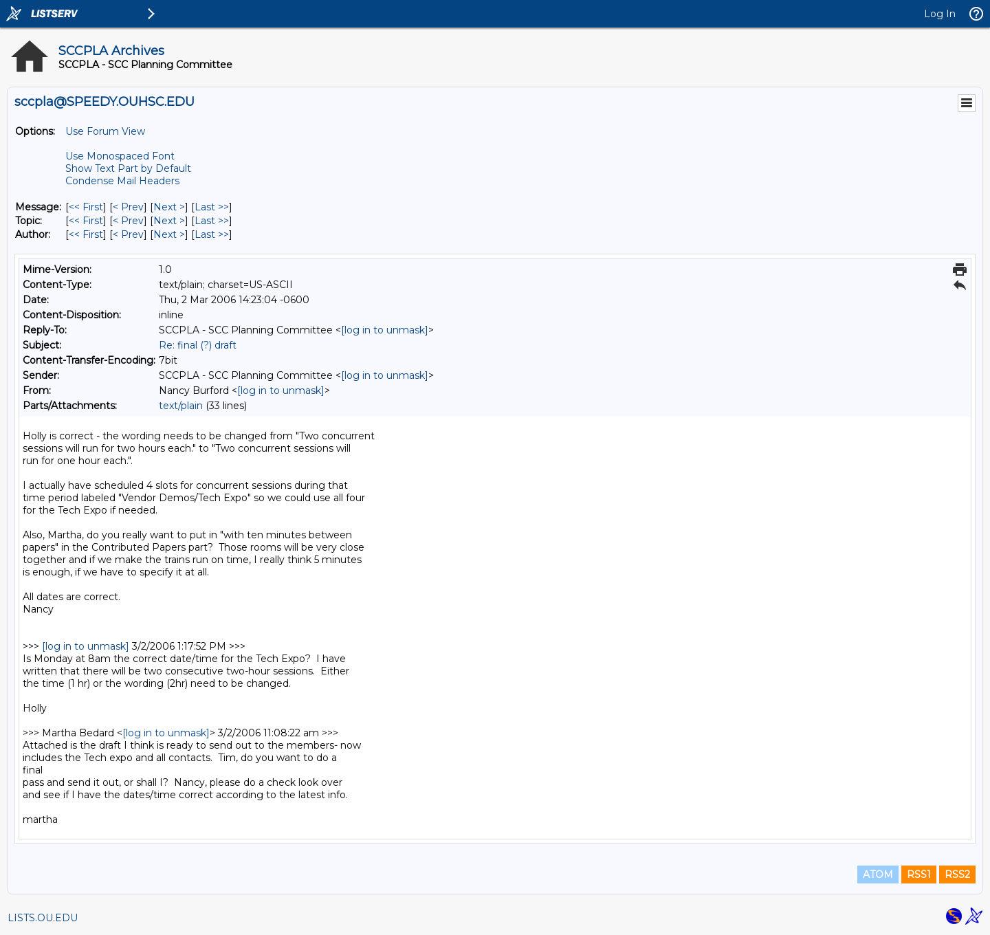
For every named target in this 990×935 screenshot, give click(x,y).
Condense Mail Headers (122, 181)
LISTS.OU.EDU (43, 918)
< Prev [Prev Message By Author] (128, 234)
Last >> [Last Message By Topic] (212, 220)
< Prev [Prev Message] (128, 207)
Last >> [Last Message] (212, 207)
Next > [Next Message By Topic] (169, 220)
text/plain (181, 405)
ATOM (878, 874)
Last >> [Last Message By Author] (212, 234)
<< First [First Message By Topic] (86, 220)
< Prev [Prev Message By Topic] (128, 220)
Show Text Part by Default (128, 168)
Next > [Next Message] (169, 207)
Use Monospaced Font (120, 156)
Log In (940, 14)
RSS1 (919, 874)
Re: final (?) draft (197, 345)
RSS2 (957, 874)
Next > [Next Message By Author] (169, 234)
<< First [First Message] (86, 207)
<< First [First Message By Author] (86, 234)
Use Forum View (105, 131)
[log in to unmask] (384, 330)
